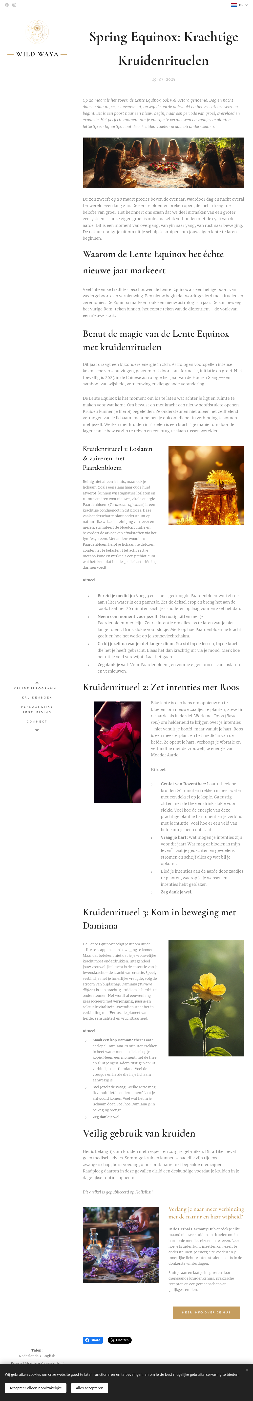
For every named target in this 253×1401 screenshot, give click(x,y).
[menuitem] (37, 689)
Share (92, 1340)
